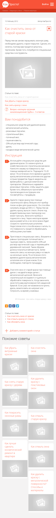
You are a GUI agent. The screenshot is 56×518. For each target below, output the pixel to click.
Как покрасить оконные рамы (13, 414)
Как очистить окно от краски (20, 316)
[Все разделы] (52, 4)
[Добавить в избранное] (49, 28)
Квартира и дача (16, 11)
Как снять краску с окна (16, 105)
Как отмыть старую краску (39, 417)
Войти (45, 4)
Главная (5, 11)
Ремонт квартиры (30, 11)
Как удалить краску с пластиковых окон (38, 383)
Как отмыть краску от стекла (20, 319)
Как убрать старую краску (17, 101)
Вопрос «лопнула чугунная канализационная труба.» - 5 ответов (27, 110)
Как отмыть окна (40, 446)
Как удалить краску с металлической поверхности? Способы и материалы (39, 482)
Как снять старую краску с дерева (14, 383)
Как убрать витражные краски (11, 351)
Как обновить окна (16, 322)
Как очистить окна (38, 349)
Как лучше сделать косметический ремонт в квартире (13, 450)
